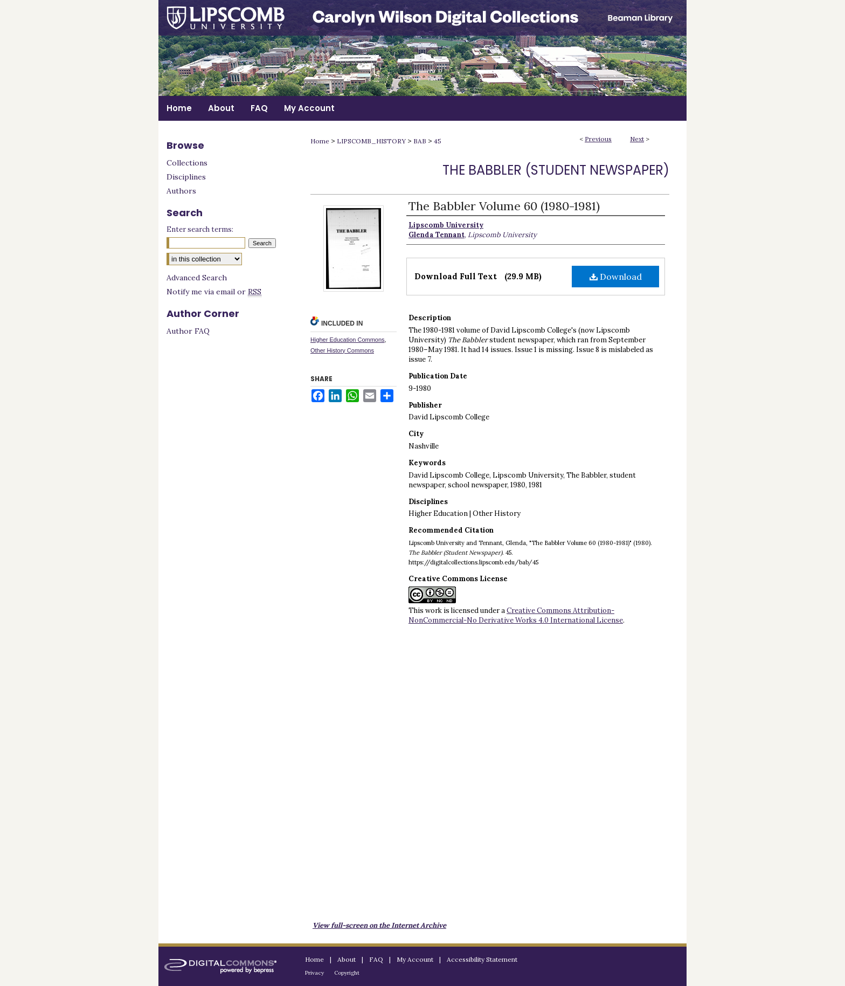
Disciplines (186, 177)
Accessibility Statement (482, 959)
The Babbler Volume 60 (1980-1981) (504, 205)
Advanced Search (197, 277)
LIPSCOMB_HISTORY (371, 141)
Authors (181, 191)
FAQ (376, 959)
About (346, 959)
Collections (187, 163)
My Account (415, 959)
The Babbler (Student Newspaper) (555, 170)
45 (437, 141)
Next (637, 139)
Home (319, 141)
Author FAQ (188, 331)
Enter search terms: (200, 229)
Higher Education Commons (347, 339)
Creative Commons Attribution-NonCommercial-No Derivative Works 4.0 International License (515, 615)
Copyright (346, 972)
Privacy (314, 972)
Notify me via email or (214, 292)
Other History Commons (342, 350)
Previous (598, 139)
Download (616, 276)
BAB (419, 141)
